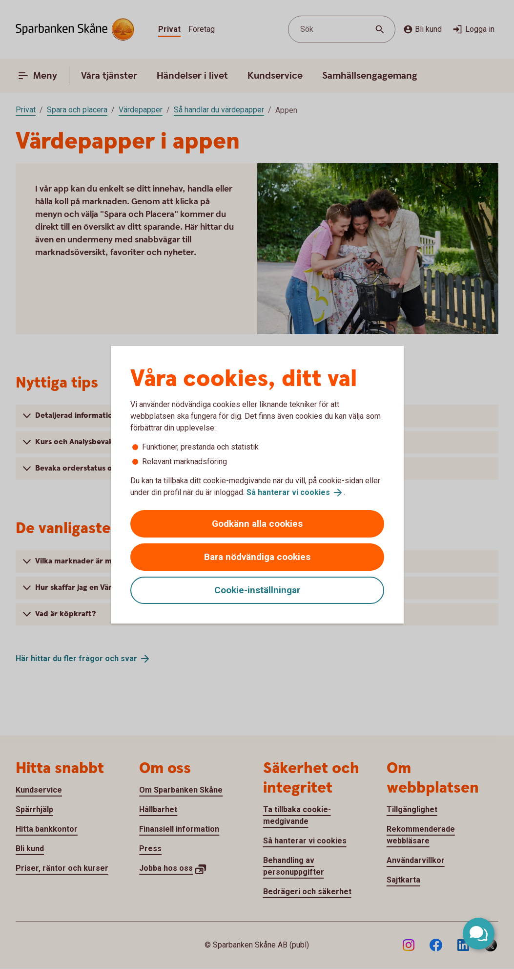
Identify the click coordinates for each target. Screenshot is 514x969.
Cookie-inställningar (257, 590)
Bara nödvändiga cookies (257, 556)
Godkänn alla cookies (257, 523)
